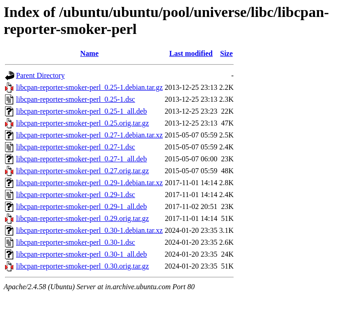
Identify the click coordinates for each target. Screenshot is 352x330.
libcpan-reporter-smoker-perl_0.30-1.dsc (75, 242)
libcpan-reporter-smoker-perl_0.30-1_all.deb (81, 254)
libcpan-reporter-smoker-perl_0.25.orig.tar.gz (82, 123)
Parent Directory (40, 75)
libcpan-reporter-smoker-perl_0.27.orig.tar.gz (82, 171)
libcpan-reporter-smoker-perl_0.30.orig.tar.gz (82, 266)
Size (226, 53)
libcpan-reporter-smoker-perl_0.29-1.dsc (75, 194)
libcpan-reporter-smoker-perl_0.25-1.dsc (75, 99)
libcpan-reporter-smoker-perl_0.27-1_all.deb (81, 159)
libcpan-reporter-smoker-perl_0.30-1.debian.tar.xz (89, 230)
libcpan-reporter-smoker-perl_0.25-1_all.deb (81, 111)
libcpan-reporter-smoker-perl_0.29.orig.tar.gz (82, 218)
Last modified (191, 53)
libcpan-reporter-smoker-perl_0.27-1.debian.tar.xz (89, 135)
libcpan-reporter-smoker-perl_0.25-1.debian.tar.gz (89, 87)
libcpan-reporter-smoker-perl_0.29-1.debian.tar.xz (89, 183)
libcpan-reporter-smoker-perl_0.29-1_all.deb (81, 206)
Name (89, 53)
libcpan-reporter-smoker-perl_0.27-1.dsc (75, 147)
